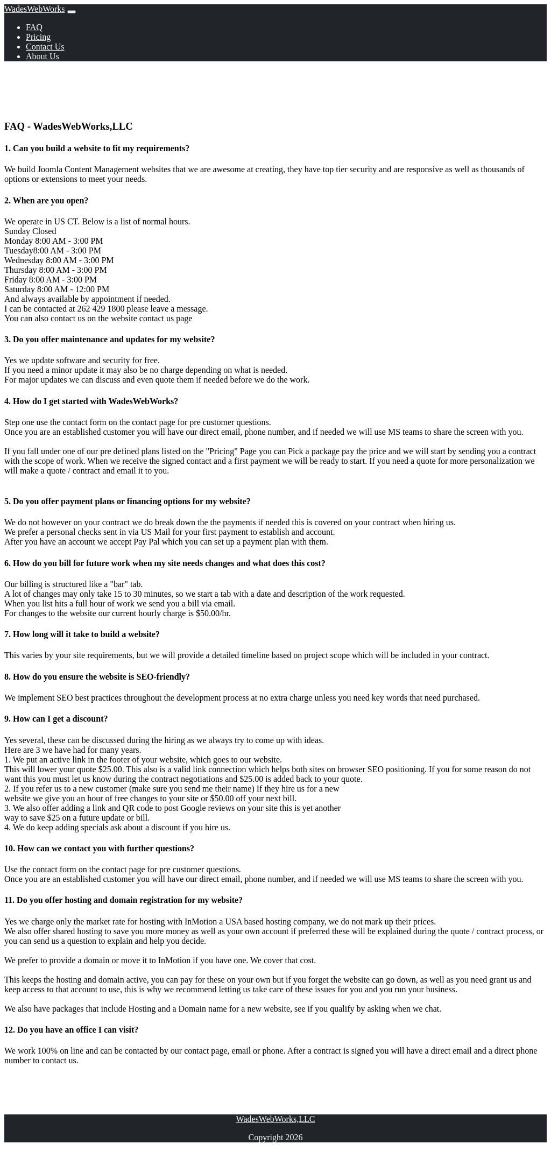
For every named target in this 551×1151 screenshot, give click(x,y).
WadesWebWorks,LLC (275, 1119)
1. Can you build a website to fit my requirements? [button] (96, 148)
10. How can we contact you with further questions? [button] (99, 848)
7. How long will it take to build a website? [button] (82, 634)
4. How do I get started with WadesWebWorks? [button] (91, 401)
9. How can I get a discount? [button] (56, 718)
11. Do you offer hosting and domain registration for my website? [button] (123, 900)
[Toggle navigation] (71, 11)
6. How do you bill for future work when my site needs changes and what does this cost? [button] (165, 563)
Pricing (38, 36)
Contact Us (45, 46)
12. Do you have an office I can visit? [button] (71, 1029)
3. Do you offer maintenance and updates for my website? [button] (109, 339)
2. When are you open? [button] (46, 200)
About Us (42, 56)
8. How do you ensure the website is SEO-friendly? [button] (97, 676)
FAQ (34, 27)
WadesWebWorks (34, 8)
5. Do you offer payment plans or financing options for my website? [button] (127, 501)
